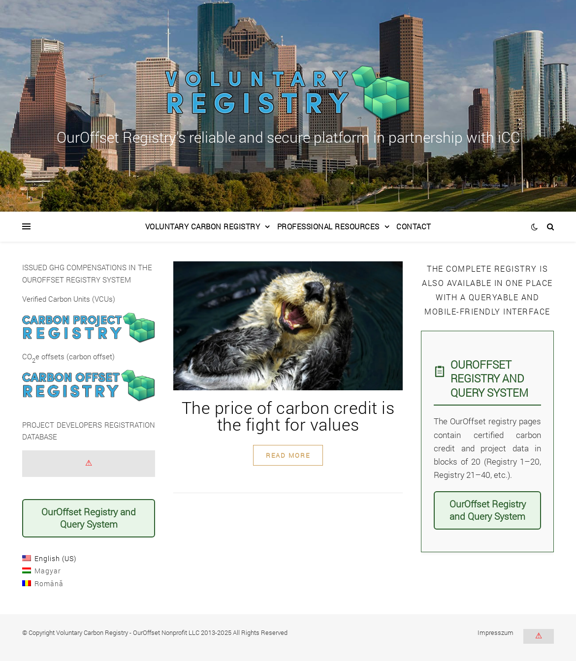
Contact (413, 226)
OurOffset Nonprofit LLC (166, 632)
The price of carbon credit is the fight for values (288, 415)
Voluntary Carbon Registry (202, 226)
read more (288, 455)
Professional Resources (328, 226)
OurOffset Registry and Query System (88, 517)
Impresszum (495, 632)
